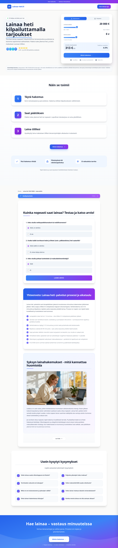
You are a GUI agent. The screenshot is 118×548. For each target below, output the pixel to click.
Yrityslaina (98, 19)
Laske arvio (59, 278)
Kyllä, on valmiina (35, 228)
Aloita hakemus (59, 147)
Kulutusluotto (75, 19)
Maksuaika (67, 35)
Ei (30, 271)
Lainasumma (68, 25)
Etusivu (19, 192)
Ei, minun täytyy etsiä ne (37, 253)
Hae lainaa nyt (104, 7)
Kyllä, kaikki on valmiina (37, 246)
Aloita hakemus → (87, 56)
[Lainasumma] (86, 28)
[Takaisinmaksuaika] (86, 38)
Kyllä (31, 264)
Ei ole (31, 235)
